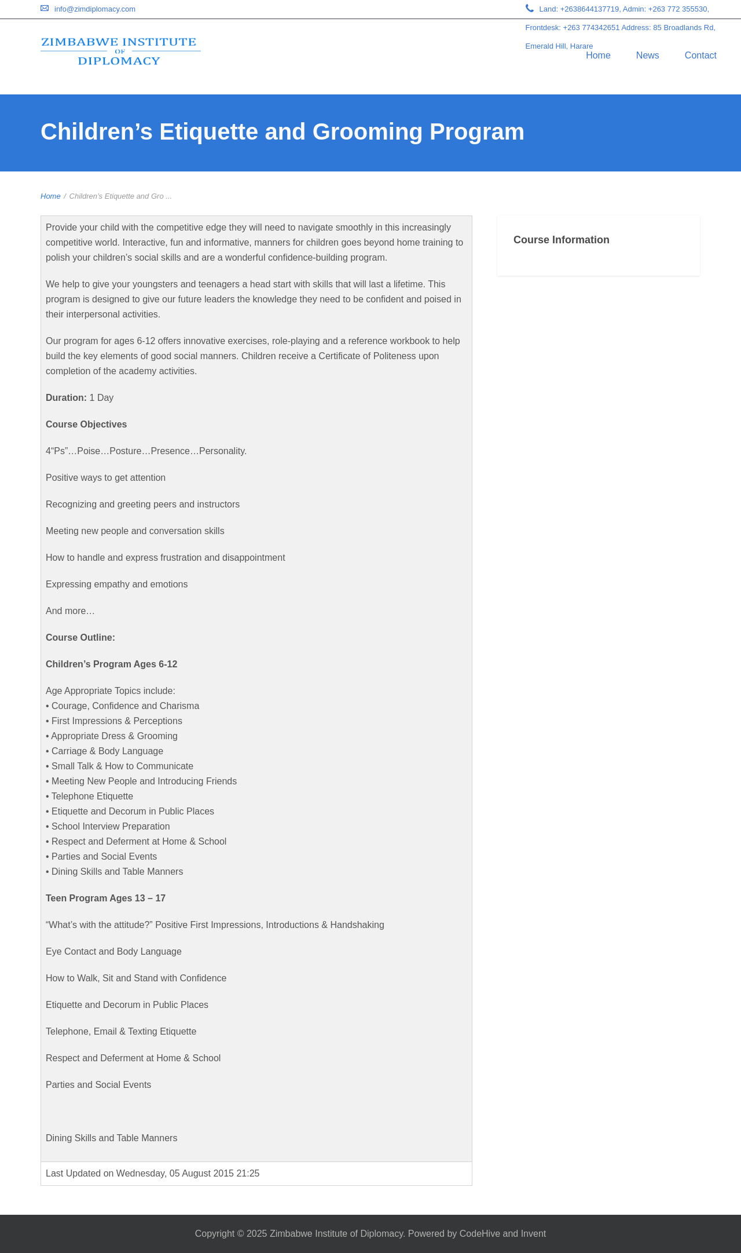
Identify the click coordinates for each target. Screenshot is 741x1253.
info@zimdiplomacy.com (94, 9)
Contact (701, 55)
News (647, 55)
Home (598, 55)
